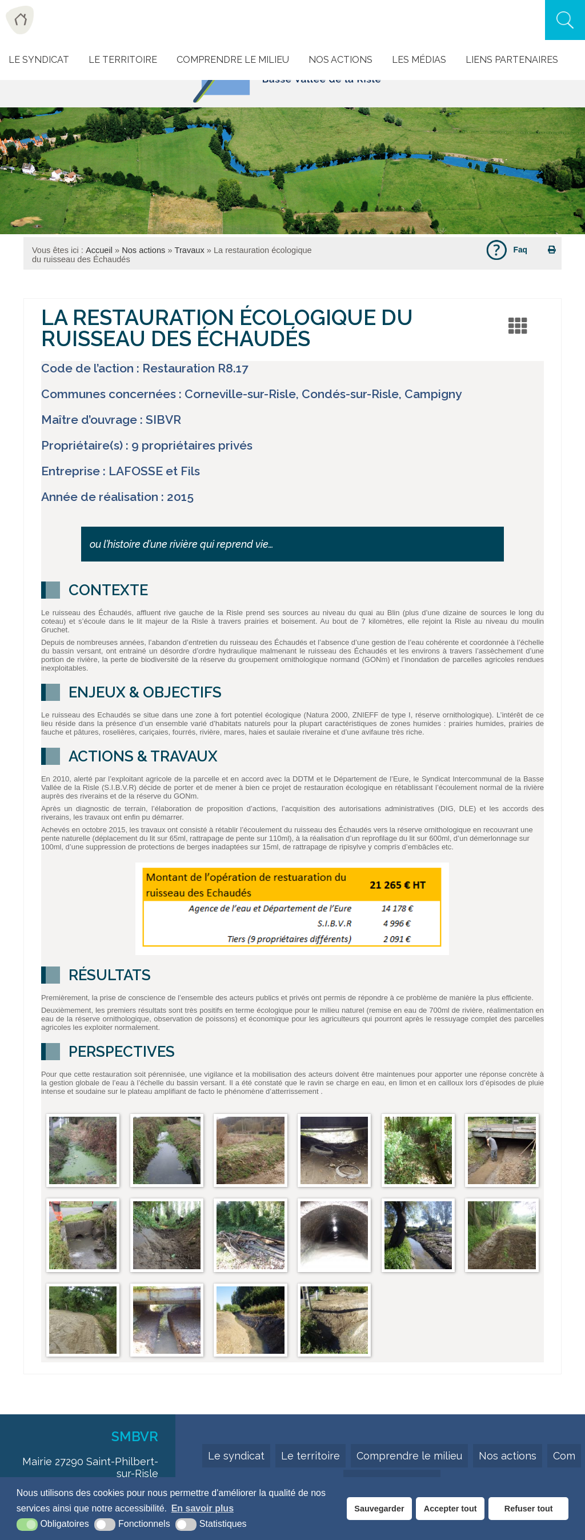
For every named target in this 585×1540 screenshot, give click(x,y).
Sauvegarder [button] (379, 1508)
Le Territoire (123, 59)
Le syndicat (236, 1456)
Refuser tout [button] (528, 1508)
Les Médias (419, 59)
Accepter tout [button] (450, 1508)
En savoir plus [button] (202, 1508)
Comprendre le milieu (233, 59)
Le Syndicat (39, 59)
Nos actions (340, 59)
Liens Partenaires (512, 59)
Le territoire (310, 1456)
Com (564, 1456)
